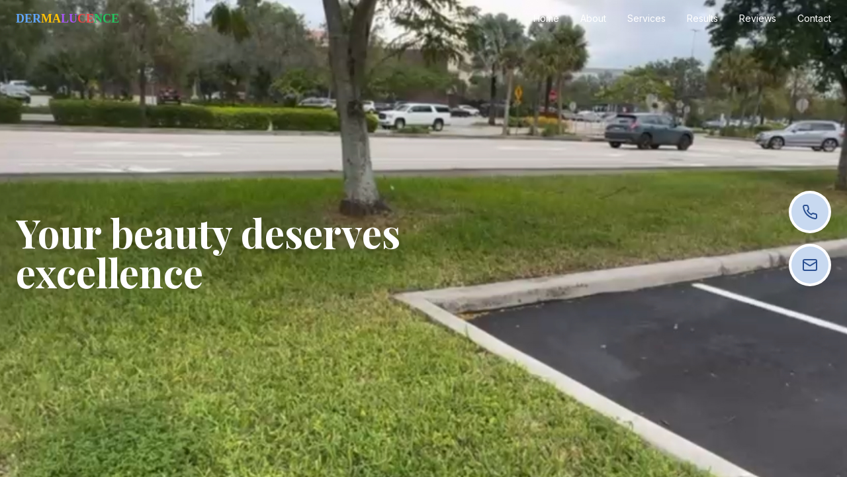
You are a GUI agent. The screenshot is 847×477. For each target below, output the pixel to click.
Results (702, 18)
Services (646, 18)
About (593, 18)
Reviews (757, 18)
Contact (814, 18)
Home (546, 18)
